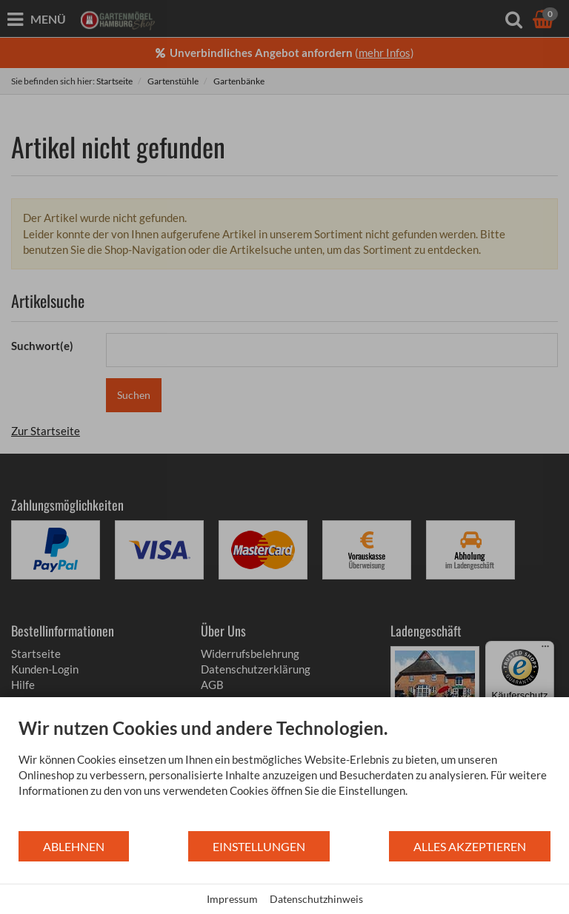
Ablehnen (73, 846)
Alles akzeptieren (469, 846)
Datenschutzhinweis (316, 899)
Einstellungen (259, 846)
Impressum (232, 899)
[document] (284, 773)
